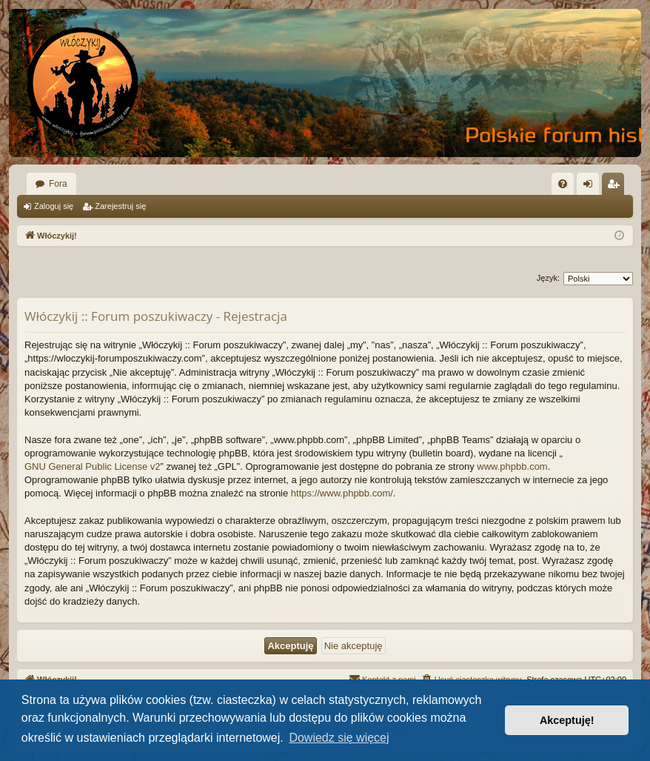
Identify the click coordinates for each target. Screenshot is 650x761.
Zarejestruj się (120, 206)
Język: (548, 277)
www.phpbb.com (512, 466)
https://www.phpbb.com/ (342, 493)
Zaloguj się (53, 206)
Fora (58, 184)
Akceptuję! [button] (567, 720)
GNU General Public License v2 (92, 466)
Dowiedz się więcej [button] (339, 737)
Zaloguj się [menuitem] (591, 187)
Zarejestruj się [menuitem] (616, 187)
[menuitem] (563, 184)
